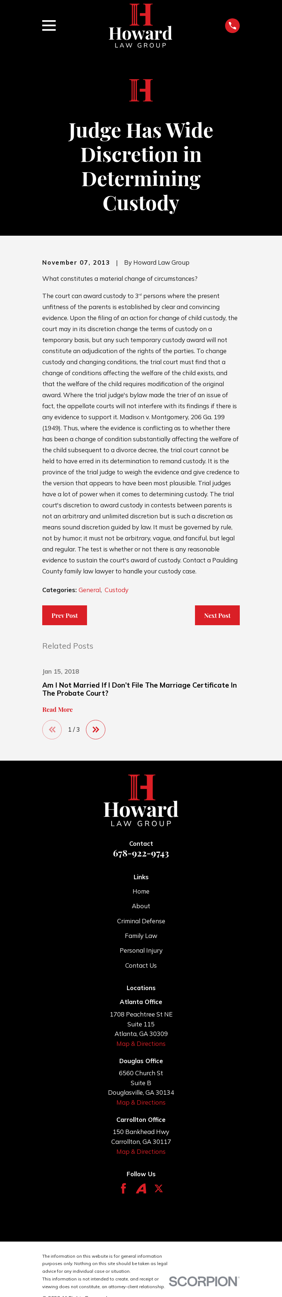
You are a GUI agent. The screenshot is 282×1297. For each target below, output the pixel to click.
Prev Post (64, 615)
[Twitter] (158, 1189)
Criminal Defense (141, 921)
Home (141, 891)
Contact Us (141, 965)
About (141, 906)
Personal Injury (141, 950)
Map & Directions (141, 1044)
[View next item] (96, 730)
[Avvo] (141, 1189)
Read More (57, 709)
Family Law (141, 936)
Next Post (217, 615)
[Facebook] (123, 1189)
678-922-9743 (141, 853)
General (90, 590)
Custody (117, 590)
